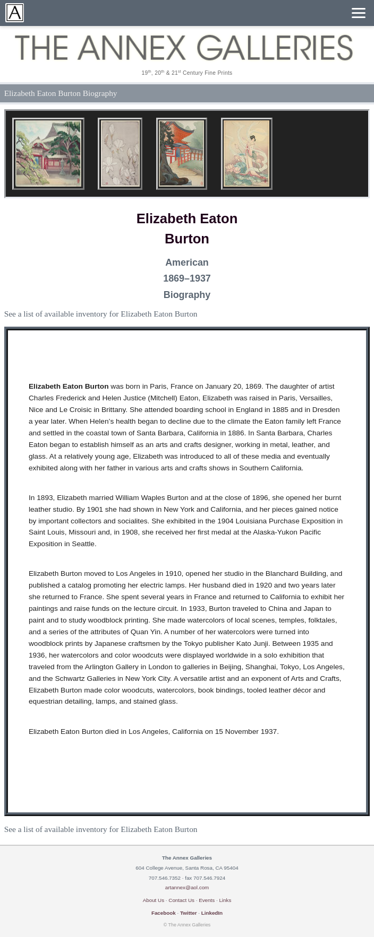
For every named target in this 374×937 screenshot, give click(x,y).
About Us (153, 900)
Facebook (163, 913)
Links (225, 900)
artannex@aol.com (187, 887)
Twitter (188, 913)
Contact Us (181, 900)
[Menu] (358, 13)
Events (207, 900)
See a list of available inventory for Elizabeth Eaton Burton (101, 313)
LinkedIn (212, 913)
